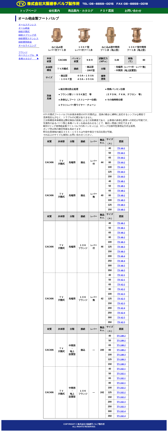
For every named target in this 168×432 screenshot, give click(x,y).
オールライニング (27, 45)
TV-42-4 (121, 308)
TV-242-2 (121, 387)
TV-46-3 (121, 242)
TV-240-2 (121, 336)
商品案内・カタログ (80, 10)
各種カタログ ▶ (29, 58)
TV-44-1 (121, 148)
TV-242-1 (121, 369)
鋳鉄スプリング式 (27, 35)
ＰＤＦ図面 (107, 10)
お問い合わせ (133, 10)
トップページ (28, 10)
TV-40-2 (121, 191)
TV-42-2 (121, 284)
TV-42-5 (121, 317)
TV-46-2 (121, 232)
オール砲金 (24, 28)
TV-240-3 (121, 354)
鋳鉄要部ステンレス (28, 38)
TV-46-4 (121, 256)
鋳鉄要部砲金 (25, 42)
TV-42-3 (121, 294)
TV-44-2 (121, 157)
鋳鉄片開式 (24, 31)
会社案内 (54, 10)
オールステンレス (27, 24)
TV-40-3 (121, 200)
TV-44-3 (121, 167)
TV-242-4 (121, 411)
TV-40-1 (121, 181)
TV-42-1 (121, 275)
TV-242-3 (121, 402)
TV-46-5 (121, 265)
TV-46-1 (121, 223)
